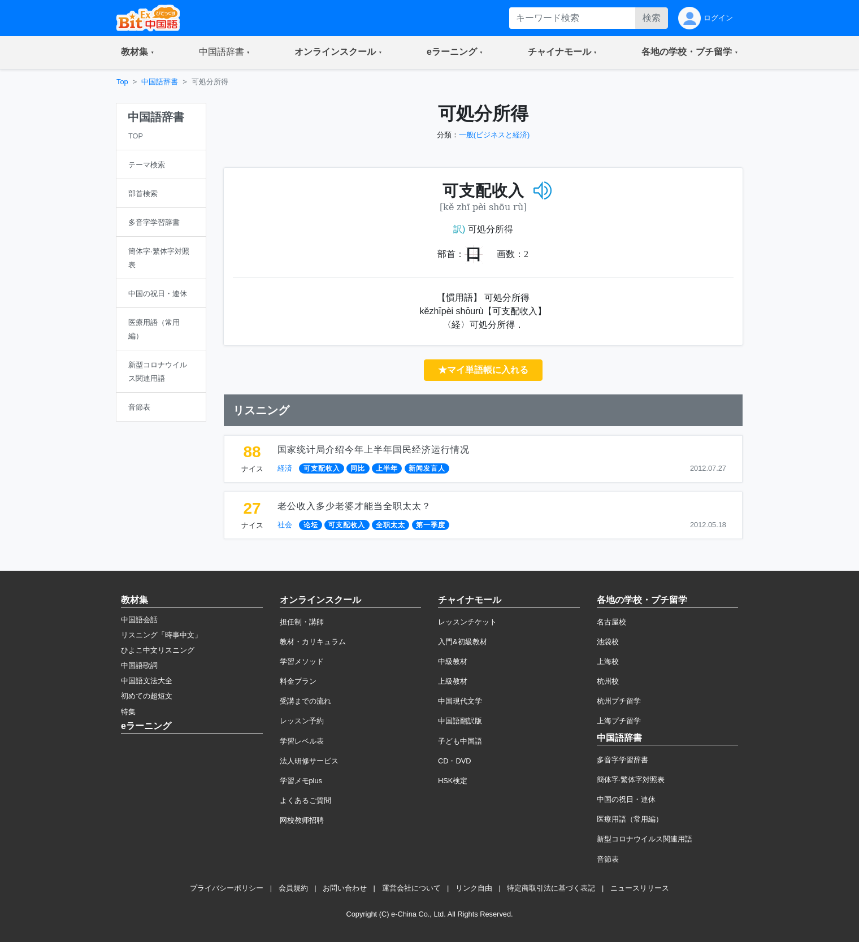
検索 (652, 18)
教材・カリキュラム (313, 641)
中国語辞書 (159, 81)
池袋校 (608, 641)
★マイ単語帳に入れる (483, 370)
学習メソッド (302, 661)
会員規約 (293, 888)
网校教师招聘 (302, 820)
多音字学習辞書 (622, 760)
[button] (137, 52)
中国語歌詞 (139, 665)
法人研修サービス (309, 761)
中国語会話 (139, 619)
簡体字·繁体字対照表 (631, 779)
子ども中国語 (460, 741)
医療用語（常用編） (630, 819)
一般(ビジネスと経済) (494, 135)
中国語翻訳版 (460, 721)
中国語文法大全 (146, 680)
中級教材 (452, 661)
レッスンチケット (467, 622)
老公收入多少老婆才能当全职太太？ (354, 506)
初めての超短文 (146, 696)
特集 (128, 711)
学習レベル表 (302, 741)
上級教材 (452, 681)
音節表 (608, 859)
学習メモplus (301, 780)
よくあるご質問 (305, 800)
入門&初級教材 (462, 641)
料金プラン (298, 681)
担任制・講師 (302, 622)
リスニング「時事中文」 (161, 635)
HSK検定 (452, 780)
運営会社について (411, 888)
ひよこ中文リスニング (157, 650)
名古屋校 (611, 622)
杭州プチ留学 (619, 701)
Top (122, 81)
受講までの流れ (305, 701)
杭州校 (608, 681)
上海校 (608, 661)
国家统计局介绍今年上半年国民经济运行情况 (373, 449)
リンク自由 (473, 888)
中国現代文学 (460, 701)
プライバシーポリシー (226, 888)
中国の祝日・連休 (626, 799)
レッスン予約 (302, 721)
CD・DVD (454, 761)
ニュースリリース (639, 888)
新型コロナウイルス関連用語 (644, 839)
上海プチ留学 (619, 721)
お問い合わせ (345, 888)
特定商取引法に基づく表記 (551, 888)
